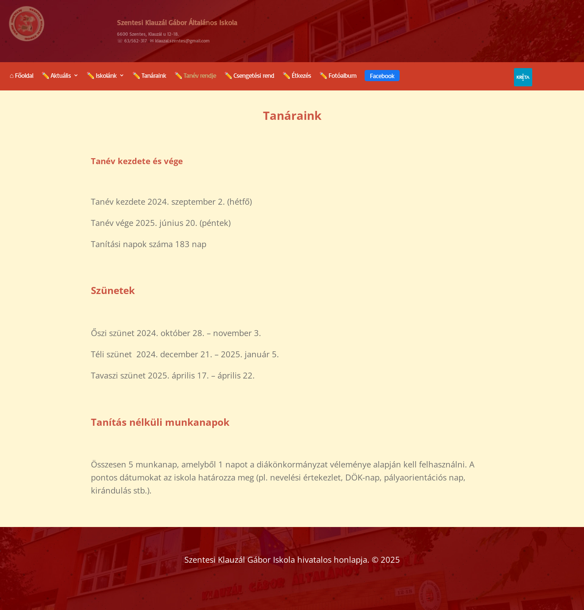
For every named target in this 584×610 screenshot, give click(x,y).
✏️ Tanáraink (149, 76)
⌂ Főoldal (21, 76)
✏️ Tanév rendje (195, 76)
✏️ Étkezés (296, 76)
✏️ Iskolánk (101, 76)
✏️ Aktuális (56, 76)
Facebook (382, 75)
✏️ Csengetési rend (249, 76)
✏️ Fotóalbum (337, 76)
